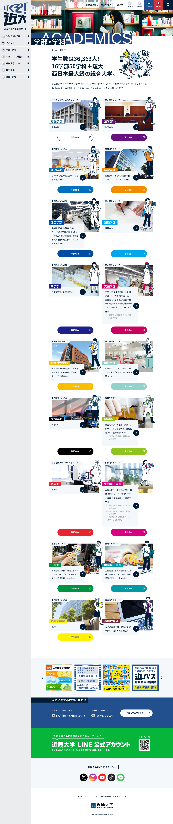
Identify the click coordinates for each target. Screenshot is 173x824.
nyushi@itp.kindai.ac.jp (70, 715)
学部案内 (75, 137)
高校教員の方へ (92, 5)
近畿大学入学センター (136, 713)
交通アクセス (106, 5)
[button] (42, 677)
